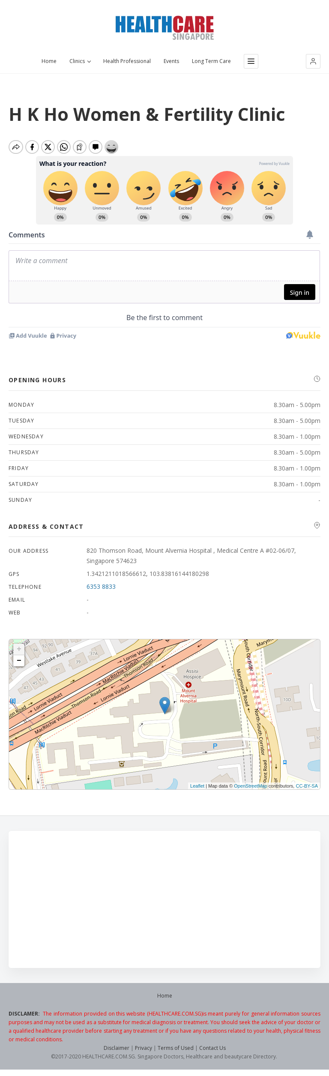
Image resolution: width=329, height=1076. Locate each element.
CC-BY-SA (307, 788)
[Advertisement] (164, 902)
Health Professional (127, 61)
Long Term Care (211, 61)
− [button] (19, 663)
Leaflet (197, 788)
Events (171, 61)
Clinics (79, 61)
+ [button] (19, 651)
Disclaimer (116, 1050)
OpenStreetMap (250, 788)
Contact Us (212, 1050)
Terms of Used (176, 1050)
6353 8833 (101, 588)
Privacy (143, 1050)
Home (49, 61)
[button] (313, 61)
